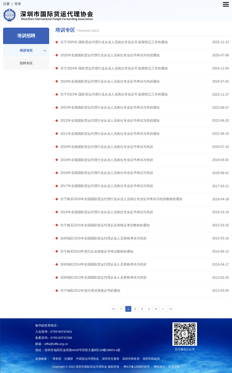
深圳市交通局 (110, 358)
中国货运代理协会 (87, 358)
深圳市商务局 (130, 358)
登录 (18, 4)
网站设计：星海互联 (167, 366)
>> (170, 309)
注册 (6, 4)
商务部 (57, 358)
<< (113, 309)
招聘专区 (26, 63)
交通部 (68, 358)
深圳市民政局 (151, 358)
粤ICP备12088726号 (136, 366)
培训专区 (26, 50)
